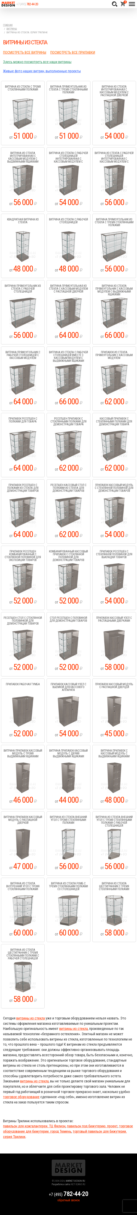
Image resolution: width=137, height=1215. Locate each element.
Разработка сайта (61, 1184)
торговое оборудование (21, 1097)
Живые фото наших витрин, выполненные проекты (42, 71)
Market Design (8, 4)
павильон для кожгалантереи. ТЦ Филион (34, 1126)
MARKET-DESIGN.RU (75, 1180)
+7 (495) (27, 4)
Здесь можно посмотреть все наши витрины (37, 62)
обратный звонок (68, 1200)
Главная (8, 25)
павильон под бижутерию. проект (92, 1126)
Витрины (12, 28)
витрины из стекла (30, 1018)
